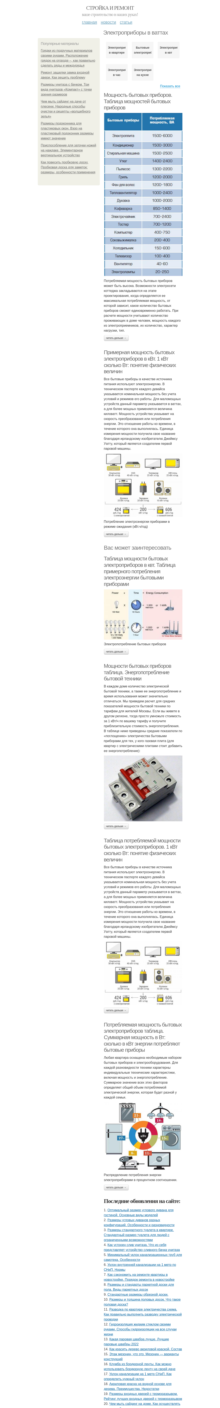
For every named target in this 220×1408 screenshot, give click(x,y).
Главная (89, 22)
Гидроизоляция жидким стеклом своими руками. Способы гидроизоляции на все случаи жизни (140, 1329)
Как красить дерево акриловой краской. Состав (145, 1349)
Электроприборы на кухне (142, 72)
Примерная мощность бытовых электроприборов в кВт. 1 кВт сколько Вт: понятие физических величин (140, 361)
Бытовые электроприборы (142, 50)
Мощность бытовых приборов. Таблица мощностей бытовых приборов (138, 101)
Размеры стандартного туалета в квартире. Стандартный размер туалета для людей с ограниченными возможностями (139, 1235)
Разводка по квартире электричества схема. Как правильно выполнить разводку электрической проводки (143, 1314)
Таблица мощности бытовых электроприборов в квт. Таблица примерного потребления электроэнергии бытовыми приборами (139, 571)
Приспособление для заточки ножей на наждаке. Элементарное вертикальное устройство (68, 150)
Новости (108, 22)
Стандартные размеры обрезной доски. (137, 1294)
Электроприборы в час (117, 72)
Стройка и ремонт (110, 8)
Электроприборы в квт (168, 50)
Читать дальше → (116, 338)
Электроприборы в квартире (117, 50)
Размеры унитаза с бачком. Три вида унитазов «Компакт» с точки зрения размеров (66, 89)
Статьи (126, 22)
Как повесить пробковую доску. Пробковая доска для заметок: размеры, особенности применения (68, 167)
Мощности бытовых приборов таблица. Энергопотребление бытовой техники (137, 672)
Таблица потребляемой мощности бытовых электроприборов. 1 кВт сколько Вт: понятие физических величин (142, 850)
